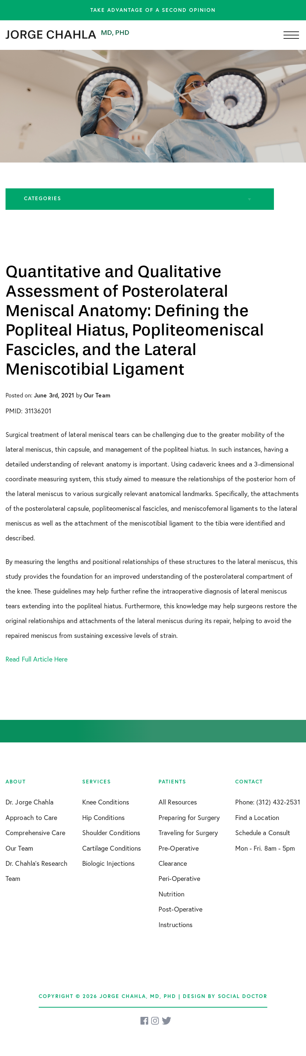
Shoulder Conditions (111, 832)
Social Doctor (242, 996)
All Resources (178, 802)
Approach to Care (32, 817)
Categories (42, 198)
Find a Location (257, 817)
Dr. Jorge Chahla (30, 802)
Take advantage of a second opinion (153, 10)
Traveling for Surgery (188, 832)
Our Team (19, 848)
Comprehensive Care (35, 832)
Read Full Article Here (36, 659)
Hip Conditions (103, 817)
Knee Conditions (105, 802)
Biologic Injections (108, 863)
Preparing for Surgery (189, 817)
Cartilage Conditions (111, 848)
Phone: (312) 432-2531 (267, 802)
